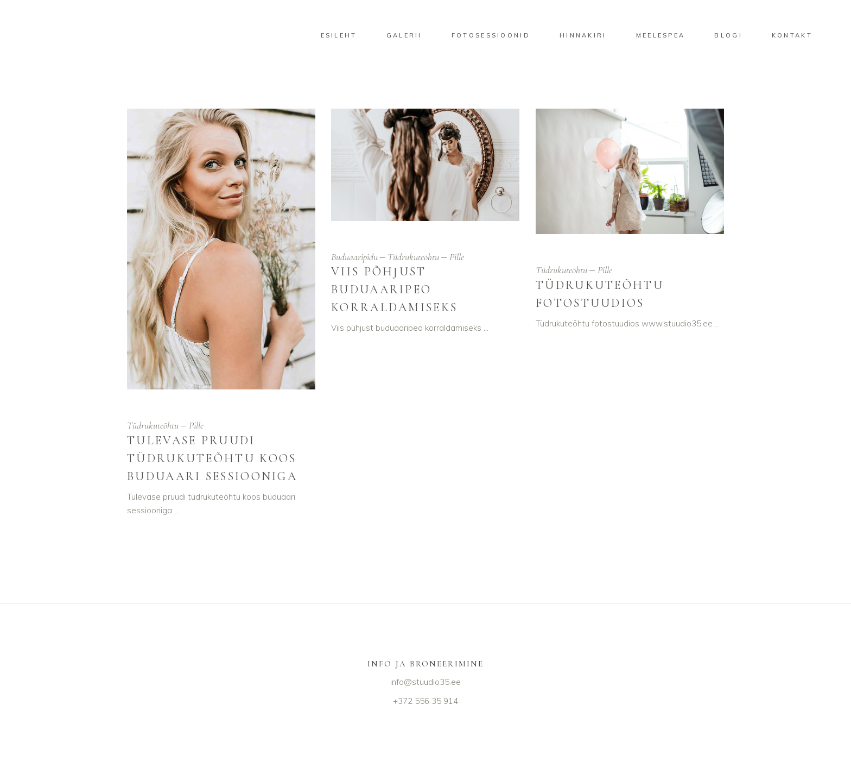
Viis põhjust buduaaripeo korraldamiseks (394, 289)
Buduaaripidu (354, 256)
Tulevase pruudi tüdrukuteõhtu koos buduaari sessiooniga (212, 458)
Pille (196, 425)
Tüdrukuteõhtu (153, 425)
